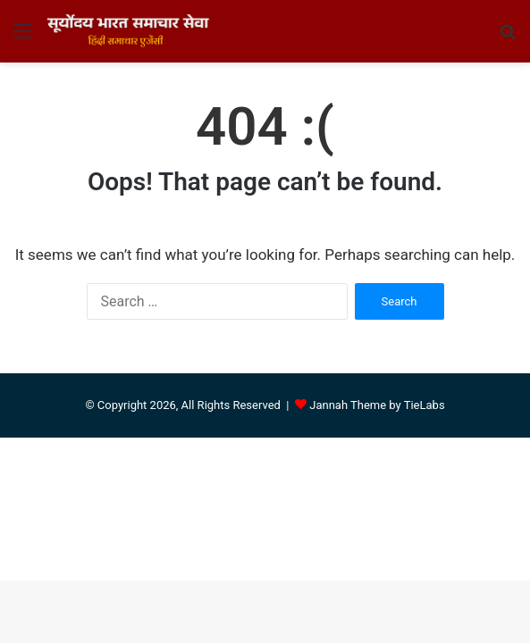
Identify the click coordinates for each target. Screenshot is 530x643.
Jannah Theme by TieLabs (376, 405)
